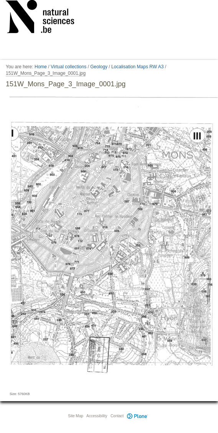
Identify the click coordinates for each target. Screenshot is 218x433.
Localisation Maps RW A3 (137, 66)
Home (41, 66)
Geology (98, 66)
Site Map (75, 416)
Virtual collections (68, 66)
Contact (117, 416)
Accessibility (96, 416)
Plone (137, 416)
